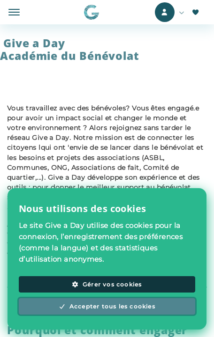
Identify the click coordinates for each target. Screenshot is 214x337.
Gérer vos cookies (107, 284)
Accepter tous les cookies (107, 306)
